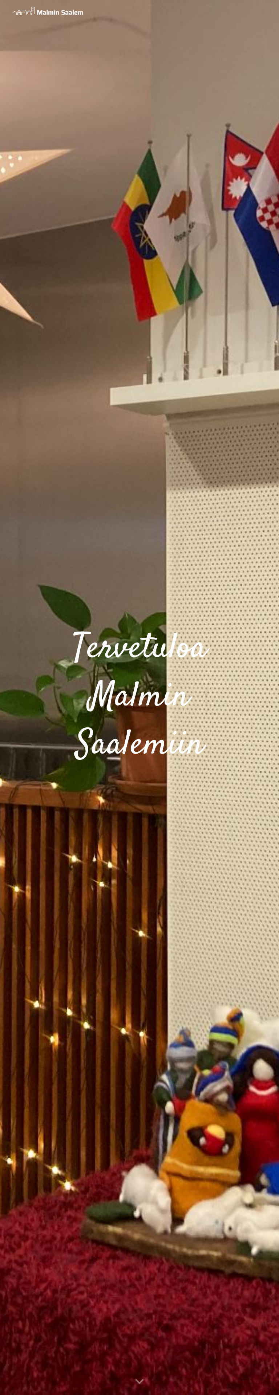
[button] (139, 1382)
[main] (139, 697)
